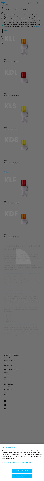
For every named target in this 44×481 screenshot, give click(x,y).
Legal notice (16, 462)
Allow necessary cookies (22, 476)
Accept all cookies (22, 470)
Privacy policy (6, 462)
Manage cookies (27, 462)
